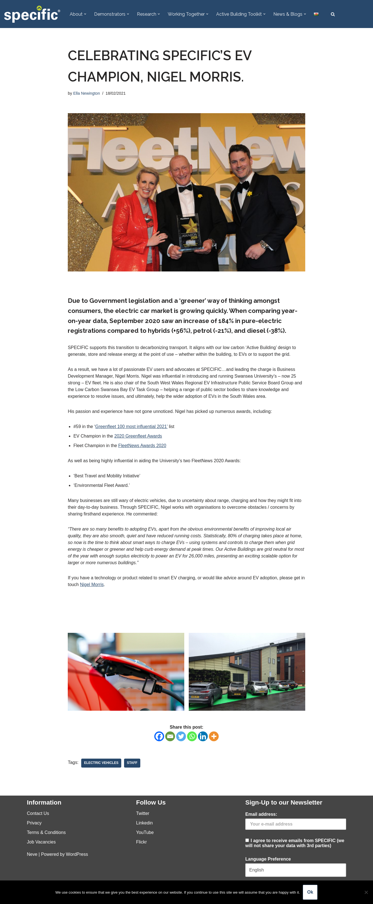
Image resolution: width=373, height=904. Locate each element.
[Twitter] (181, 737)
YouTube (145, 833)
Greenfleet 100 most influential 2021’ (131, 427)
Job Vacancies (41, 842)
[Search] (333, 14)
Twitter (142, 814)
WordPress (77, 854)
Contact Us (38, 814)
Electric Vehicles (101, 764)
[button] (85, 14)
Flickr (141, 842)
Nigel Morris (97, 585)
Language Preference (268, 859)
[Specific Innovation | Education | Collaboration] (32, 14)
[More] (214, 737)
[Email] (170, 737)
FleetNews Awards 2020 (142, 446)
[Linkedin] (203, 737)
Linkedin (144, 823)
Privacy (34, 823)
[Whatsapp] (192, 737)
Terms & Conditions (46, 833)
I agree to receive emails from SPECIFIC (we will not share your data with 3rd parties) (295, 830)
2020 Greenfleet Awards (138, 436)
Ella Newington (86, 93)
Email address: (261, 814)
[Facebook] (159, 737)
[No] (366, 892)
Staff (132, 764)
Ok (310, 892)
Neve (32, 854)
